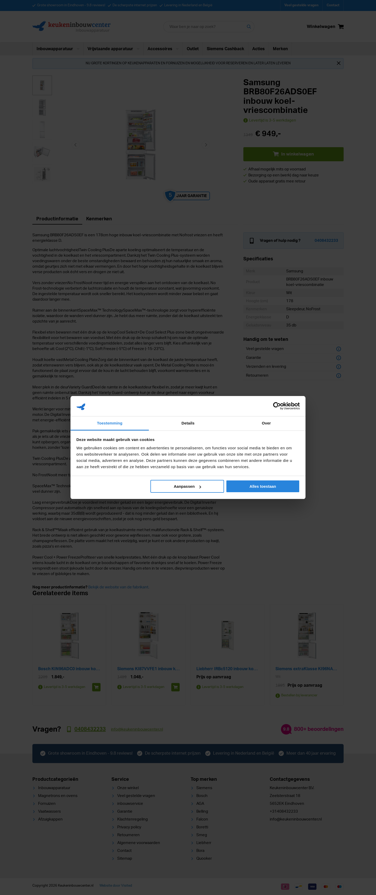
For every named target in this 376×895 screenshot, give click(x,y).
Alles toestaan (263, 486)
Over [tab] (266, 423)
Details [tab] (188, 423)
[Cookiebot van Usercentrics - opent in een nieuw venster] (277, 406)
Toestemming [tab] (109, 423)
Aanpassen (187, 486)
